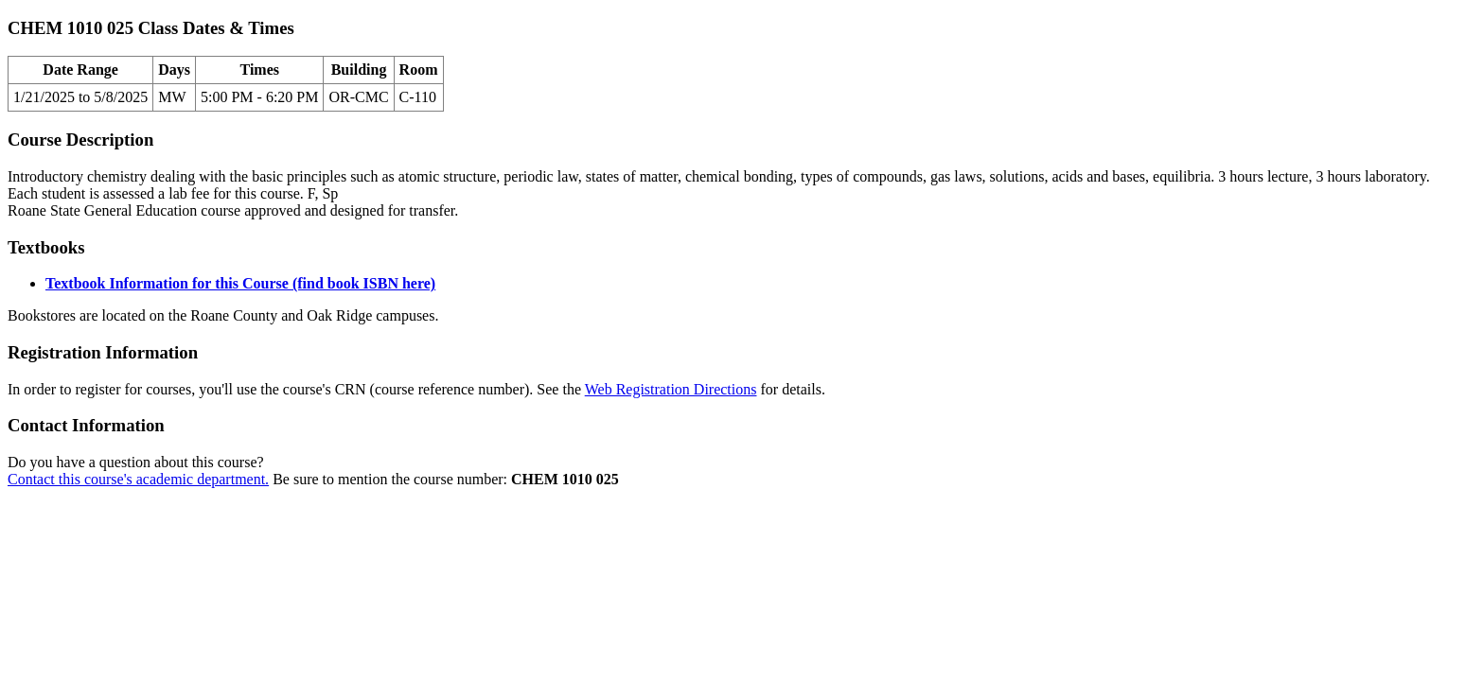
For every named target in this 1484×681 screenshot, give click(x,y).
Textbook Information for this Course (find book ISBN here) (240, 283)
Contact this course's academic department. (138, 479)
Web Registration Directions (671, 389)
